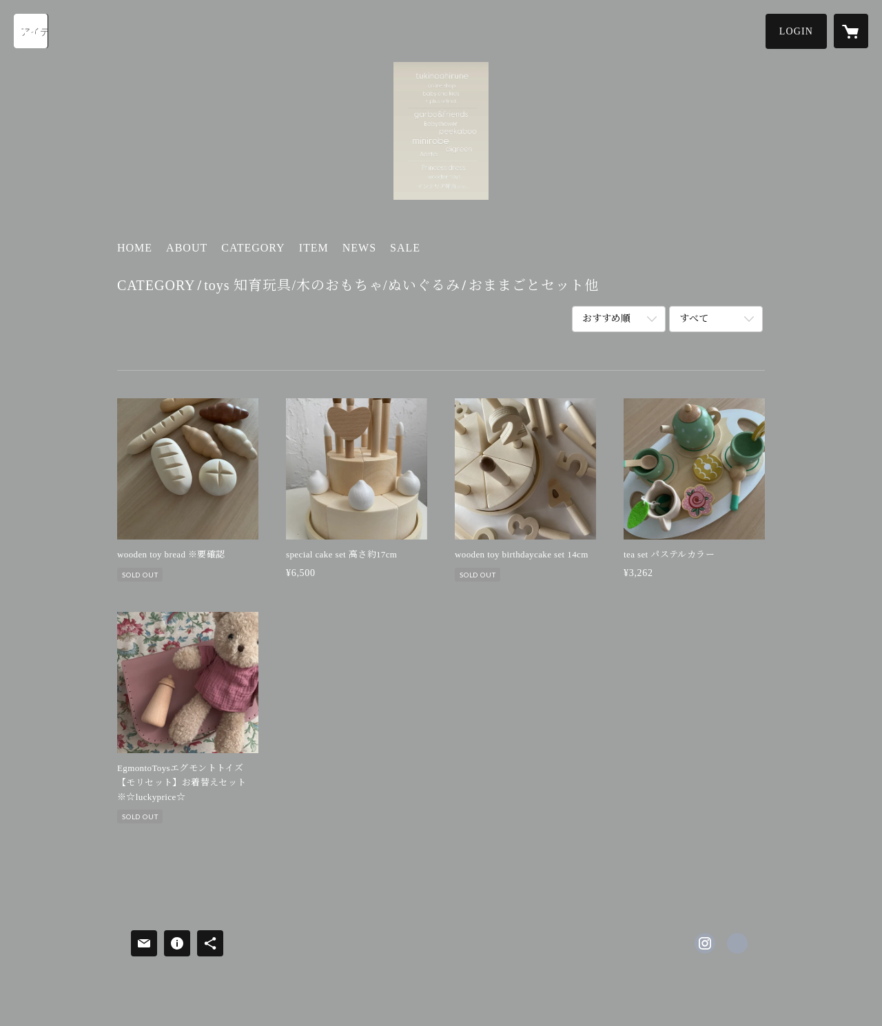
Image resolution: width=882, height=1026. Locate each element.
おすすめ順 (606, 319)
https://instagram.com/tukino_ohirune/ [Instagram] (705, 943)
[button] (796, 31)
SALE (405, 248)
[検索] (31, 31)
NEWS (359, 248)
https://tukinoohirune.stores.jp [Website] (737, 943)
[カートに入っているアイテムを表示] (851, 31)
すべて (693, 319)
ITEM (314, 248)
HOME (134, 248)
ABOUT (186, 248)
